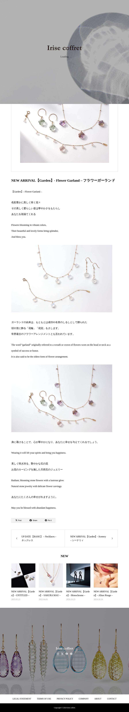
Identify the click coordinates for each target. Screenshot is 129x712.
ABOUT (97, 699)
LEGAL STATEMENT (22, 699)
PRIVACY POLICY (65, 699)
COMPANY (84, 699)
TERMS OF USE (44, 699)
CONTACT (111, 699)
